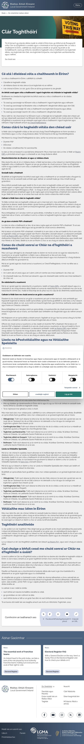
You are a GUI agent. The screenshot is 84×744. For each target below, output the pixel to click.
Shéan (15, 394)
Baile (4, 13)
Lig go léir (69, 394)
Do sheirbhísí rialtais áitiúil (18, 13)
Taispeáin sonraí (70, 388)
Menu (77, 5)
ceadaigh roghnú (42, 394)
